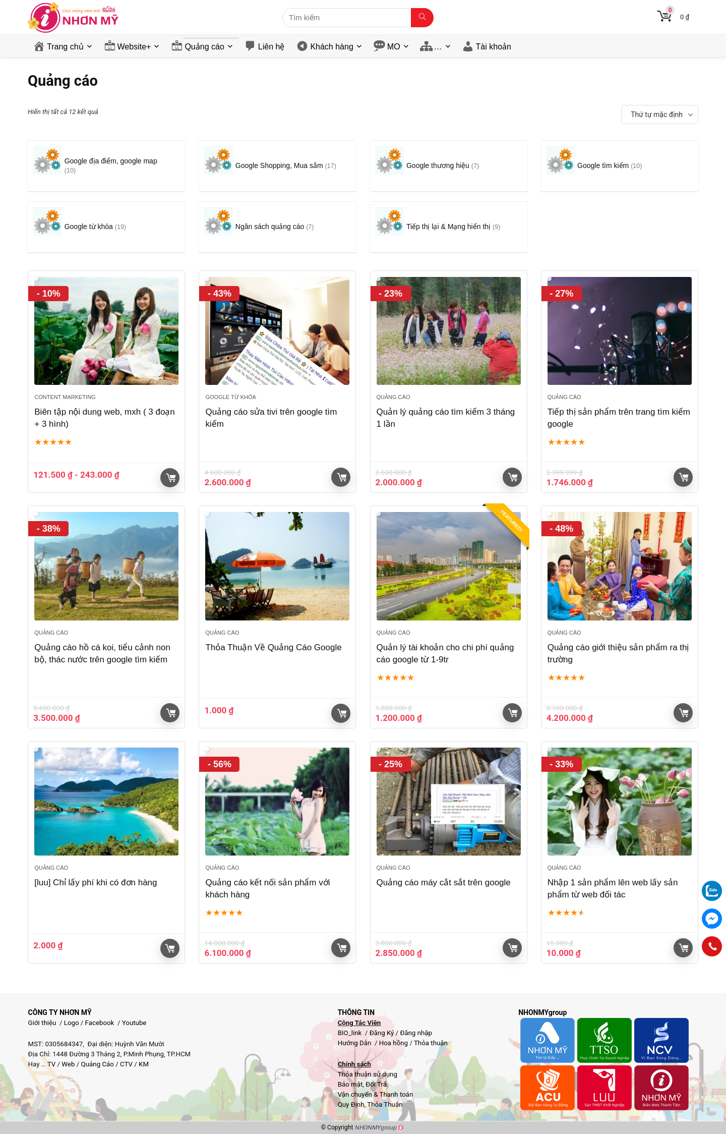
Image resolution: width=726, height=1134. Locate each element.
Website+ (134, 46)
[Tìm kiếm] (422, 17)
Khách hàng (331, 46)
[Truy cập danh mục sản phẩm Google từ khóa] (106, 227)
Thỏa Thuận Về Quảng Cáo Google (273, 647)
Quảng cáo (204, 46)
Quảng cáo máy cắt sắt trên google (444, 882)
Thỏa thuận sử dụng (367, 1074)
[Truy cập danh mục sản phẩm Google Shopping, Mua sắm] (277, 166)
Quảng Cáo (97, 1064)
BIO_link (351, 1033)
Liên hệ (271, 46)
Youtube (134, 1023)
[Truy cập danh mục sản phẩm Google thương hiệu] (448, 166)
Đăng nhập (416, 1033)
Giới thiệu (42, 1023)
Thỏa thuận (430, 1043)
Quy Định (351, 1104)
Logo (71, 1023)
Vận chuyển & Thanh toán (375, 1094)
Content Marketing (64, 397)
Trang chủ (65, 46)
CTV (126, 1064)
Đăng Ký (383, 1033)
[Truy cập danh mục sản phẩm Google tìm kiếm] (619, 166)
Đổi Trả (376, 1084)
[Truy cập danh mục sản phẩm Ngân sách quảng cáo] (277, 227)
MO (393, 46)
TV (51, 1064)
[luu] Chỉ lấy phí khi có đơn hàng (95, 882)
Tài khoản (493, 46)
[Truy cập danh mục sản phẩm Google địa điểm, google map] (106, 166)
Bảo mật (350, 1084)
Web (68, 1064)
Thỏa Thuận (384, 1104)
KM (144, 1064)
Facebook (99, 1023)
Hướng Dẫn (355, 1043)
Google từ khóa (230, 397)
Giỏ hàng (171, 478)
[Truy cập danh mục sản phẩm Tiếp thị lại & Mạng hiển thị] (448, 227)
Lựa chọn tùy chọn (170, 948)
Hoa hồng (393, 1043)
